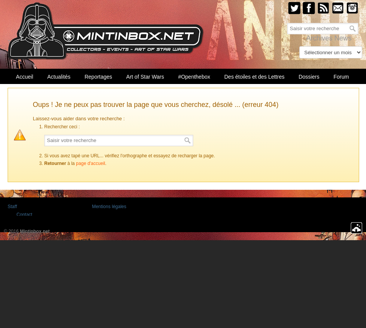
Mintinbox (106, 31)
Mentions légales (109, 206)
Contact (24, 214)
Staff (12, 206)
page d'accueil (90, 163)
